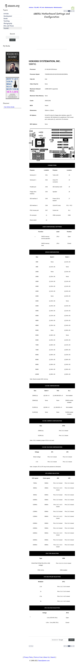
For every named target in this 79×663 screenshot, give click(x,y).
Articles (6, 14)
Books (6, 19)
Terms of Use (38, 657)
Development (8, 16)
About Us (47, 657)
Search (53, 657)
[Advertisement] (52, 36)
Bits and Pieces (9, 26)
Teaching (6, 21)
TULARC (6, 28)
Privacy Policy (28, 657)
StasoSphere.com (44, 660)
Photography (8, 23)
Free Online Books (9, 107)
